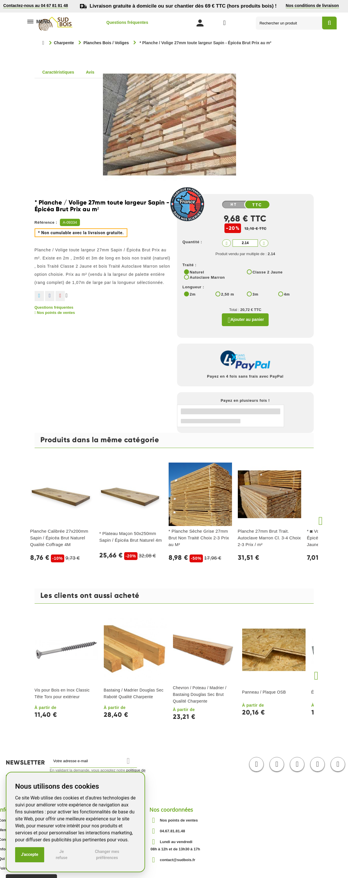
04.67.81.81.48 (172, 832)
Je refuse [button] (61, 854)
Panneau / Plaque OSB (264, 693)
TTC (257, 204)
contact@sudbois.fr (177, 861)
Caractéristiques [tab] (58, 72)
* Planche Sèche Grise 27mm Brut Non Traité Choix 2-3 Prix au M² (199, 539)
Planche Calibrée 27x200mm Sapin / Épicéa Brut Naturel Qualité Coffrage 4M (59, 539)
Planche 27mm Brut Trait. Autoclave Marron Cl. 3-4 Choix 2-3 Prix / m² (269, 539)
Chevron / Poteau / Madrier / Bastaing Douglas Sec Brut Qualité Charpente (199, 696)
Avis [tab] (90, 72)
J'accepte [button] (29, 854)
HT (234, 204)
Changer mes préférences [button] (107, 854)
